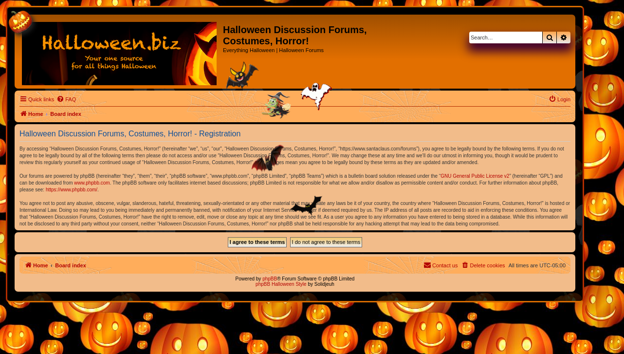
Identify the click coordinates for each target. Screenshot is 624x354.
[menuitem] (66, 99)
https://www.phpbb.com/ (71, 189)
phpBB (269, 278)
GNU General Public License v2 (474, 176)
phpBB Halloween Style (281, 284)
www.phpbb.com (92, 183)
